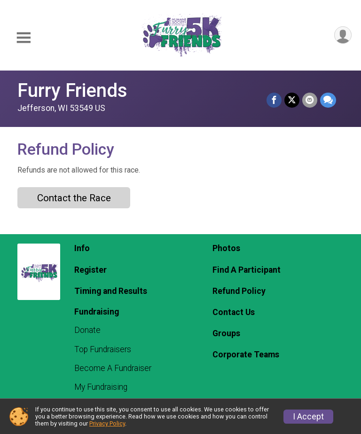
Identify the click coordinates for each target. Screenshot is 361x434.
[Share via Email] (309, 100)
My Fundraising (100, 387)
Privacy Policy (107, 423)
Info (82, 248)
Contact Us (233, 312)
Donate (87, 330)
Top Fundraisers (102, 349)
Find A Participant (246, 270)
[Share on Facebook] (274, 100)
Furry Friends (72, 90)
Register (90, 270)
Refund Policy (239, 291)
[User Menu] (343, 35)
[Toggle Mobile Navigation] (23, 37)
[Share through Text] (328, 100)
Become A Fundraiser (112, 368)
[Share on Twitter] (291, 100)
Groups (226, 333)
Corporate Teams (245, 354)
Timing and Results (110, 291)
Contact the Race (74, 198)
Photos (226, 248)
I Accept (308, 416)
